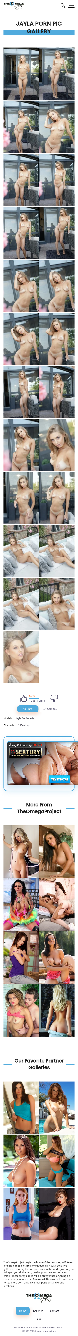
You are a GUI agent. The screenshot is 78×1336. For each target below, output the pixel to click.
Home (22, 1311)
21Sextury (24, 725)
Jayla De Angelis (25, 718)
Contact (54, 1311)
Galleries (38, 1311)
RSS (39, 1319)
